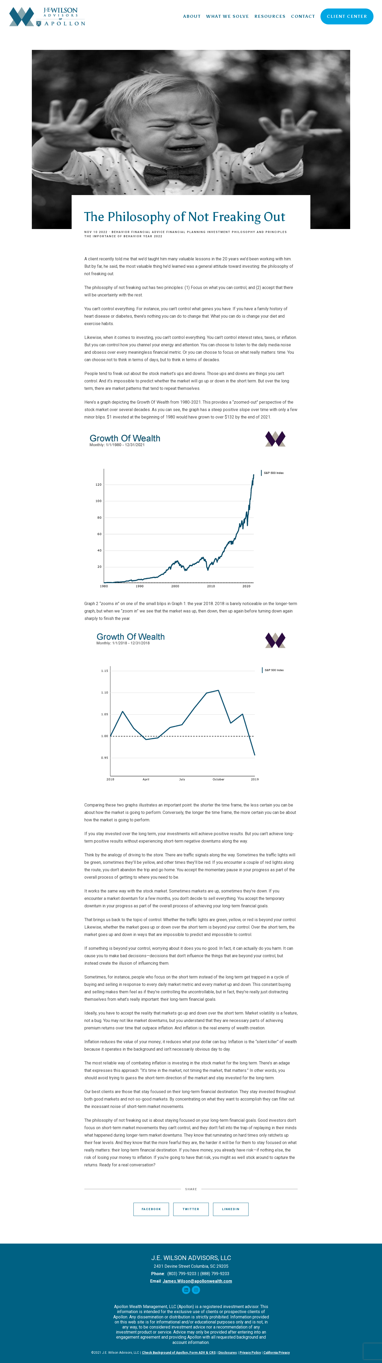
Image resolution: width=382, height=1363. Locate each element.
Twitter (191, 1209)
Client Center (347, 16)
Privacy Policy (250, 1353)
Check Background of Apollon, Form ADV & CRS (179, 1353)
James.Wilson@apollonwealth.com (197, 1281)
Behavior (121, 232)
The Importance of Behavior (113, 236)
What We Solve (227, 16)
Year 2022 (152, 236)
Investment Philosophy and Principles (247, 232)
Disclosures (227, 1353)
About (192, 16)
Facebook (151, 1209)
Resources (270, 16)
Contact (303, 16)
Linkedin (231, 1209)
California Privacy (276, 1353)
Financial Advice (148, 232)
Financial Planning (186, 232)
